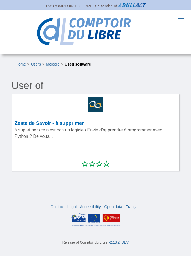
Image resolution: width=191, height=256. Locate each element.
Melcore (53, 64)
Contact (57, 206)
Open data (113, 206)
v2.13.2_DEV (118, 242)
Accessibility (90, 206)
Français (133, 206)
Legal (72, 206)
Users (36, 64)
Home (21, 64)
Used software (78, 64)
